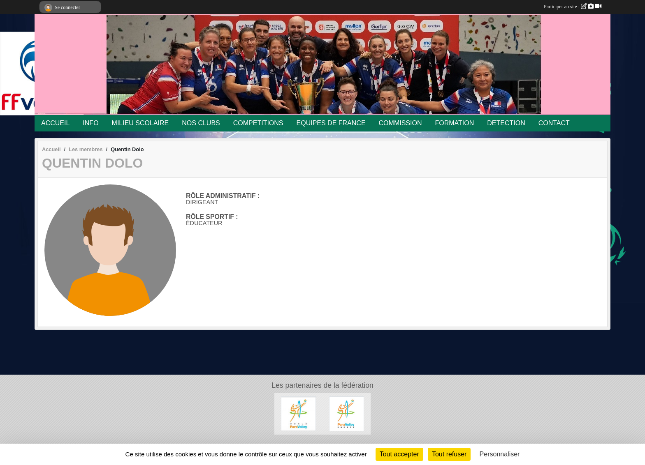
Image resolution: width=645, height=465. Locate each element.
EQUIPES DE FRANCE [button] (331, 123)
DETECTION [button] (506, 123)
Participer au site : (572, 6)
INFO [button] (90, 123)
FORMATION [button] (454, 123)
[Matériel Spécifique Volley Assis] (298, 413)
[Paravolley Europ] (346, 413)
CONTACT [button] (554, 123)
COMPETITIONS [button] (258, 123)
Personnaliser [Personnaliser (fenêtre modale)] (500, 454)
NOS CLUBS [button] (201, 123)
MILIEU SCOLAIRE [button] (140, 123)
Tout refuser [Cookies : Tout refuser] (449, 454)
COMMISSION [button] (400, 123)
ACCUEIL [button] (55, 123)
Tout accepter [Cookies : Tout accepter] (399, 454)
